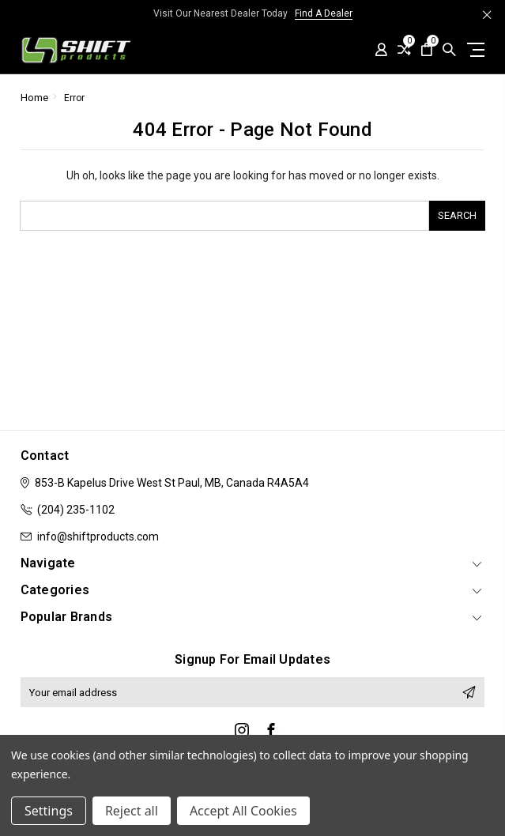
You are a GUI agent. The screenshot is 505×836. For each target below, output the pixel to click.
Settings (48, 810)
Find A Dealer (323, 13)
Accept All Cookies (243, 810)
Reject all (131, 810)
